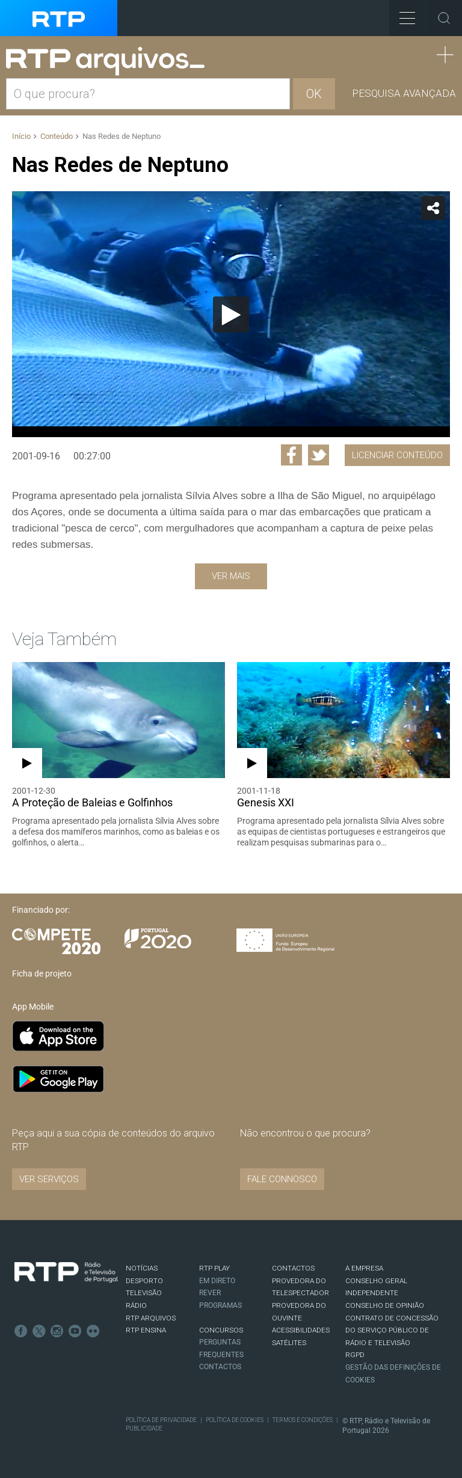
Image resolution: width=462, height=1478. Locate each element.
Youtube (75, 1331)
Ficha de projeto (42, 973)
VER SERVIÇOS (49, 1179)
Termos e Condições (303, 1420)
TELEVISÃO (144, 1293)
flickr (93, 1331)
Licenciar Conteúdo (397, 455)
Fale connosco (282, 1179)
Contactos (220, 1367)
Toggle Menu (402, 14)
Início (21, 136)
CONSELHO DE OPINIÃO (384, 1305)
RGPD (355, 1355)
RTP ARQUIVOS (151, 1318)
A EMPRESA (364, 1268)
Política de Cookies (234, 1420)
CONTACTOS (293, 1268)
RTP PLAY (214, 1268)
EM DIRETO (217, 1281)
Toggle (444, 18)
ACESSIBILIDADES (301, 1330)
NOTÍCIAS (142, 1268)
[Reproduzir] (231, 314)
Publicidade (144, 1428)
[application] (231, 314)
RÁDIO (136, 1305)
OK (314, 94)
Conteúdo (56, 136)
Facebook (21, 1331)
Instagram (57, 1331)
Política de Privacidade (161, 1420)
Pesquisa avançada (404, 93)
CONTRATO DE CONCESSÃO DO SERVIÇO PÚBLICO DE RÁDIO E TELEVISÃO (392, 1330)
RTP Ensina (146, 1330)
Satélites (289, 1342)
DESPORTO (144, 1281)
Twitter (39, 1331)
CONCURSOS (221, 1330)
